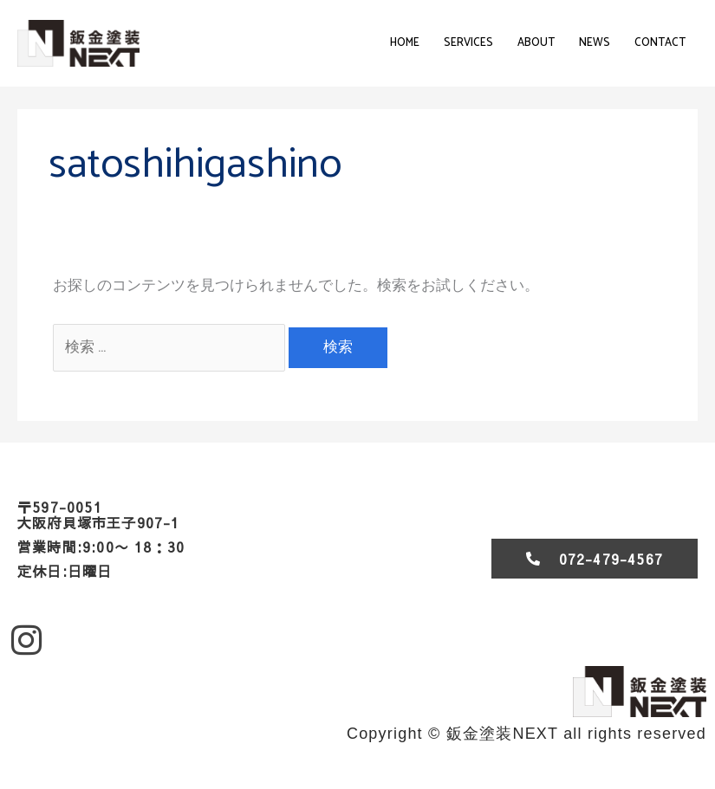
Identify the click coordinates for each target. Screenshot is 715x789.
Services (468, 43)
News (594, 43)
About (536, 43)
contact (660, 43)
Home (404, 43)
